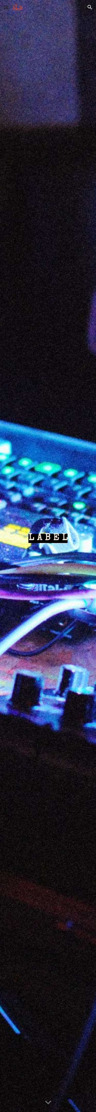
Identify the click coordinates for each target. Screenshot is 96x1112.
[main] (48, 538)
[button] (6, 7)
